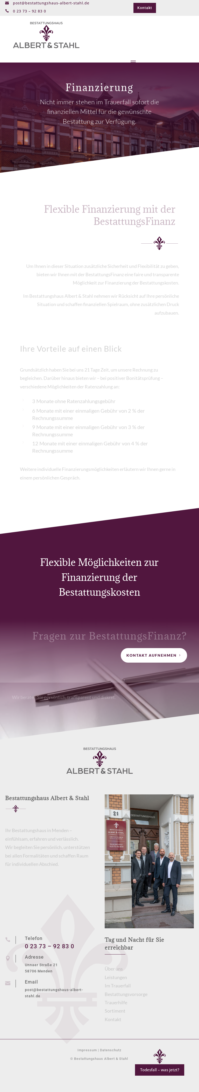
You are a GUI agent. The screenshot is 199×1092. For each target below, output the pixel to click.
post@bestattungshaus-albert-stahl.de (51, 3)
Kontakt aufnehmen (151, 655)
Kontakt (144, 8)
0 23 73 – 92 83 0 (49, 946)
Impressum (87, 1050)
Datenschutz (111, 1050)
